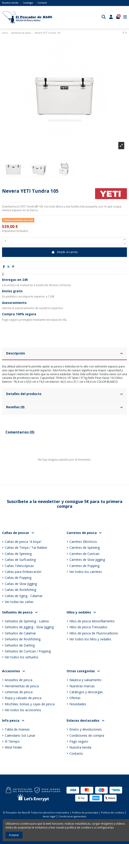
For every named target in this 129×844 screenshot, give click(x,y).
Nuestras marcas (82, 686)
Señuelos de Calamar (20, 633)
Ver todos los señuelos (21, 657)
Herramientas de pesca (22, 686)
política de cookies (79, 827)
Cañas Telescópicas (19, 566)
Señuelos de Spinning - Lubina (27, 621)
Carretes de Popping (84, 566)
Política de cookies (112, 812)
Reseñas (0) (64, 407)
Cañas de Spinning (18, 554)
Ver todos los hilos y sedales (90, 639)
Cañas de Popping (18, 577)
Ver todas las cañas (19, 602)
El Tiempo (12, 741)
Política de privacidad (85, 812)
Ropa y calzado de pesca (23, 698)
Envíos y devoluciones (85, 729)
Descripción (64, 353)
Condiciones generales (72, 816)
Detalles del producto (64, 394)
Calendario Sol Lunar (20, 735)
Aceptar (14, 835)
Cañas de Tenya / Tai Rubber (26, 547)
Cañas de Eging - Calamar (24, 596)
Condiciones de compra (86, 735)
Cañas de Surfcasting (20, 559)
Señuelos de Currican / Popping (28, 651)
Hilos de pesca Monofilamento (92, 621)
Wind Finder (13, 747)
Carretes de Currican (84, 554)
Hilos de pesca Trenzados (88, 627)
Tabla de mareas (17, 729)
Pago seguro (78, 741)
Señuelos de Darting (20, 645)
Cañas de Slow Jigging (21, 584)
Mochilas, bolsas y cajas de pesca (30, 704)
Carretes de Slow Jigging (87, 559)
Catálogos (28, 2)
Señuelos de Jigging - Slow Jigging (29, 627)
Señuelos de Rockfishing (22, 639)
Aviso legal (49, 816)
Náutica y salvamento (85, 680)
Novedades (77, 704)
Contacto (42, 2)
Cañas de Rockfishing (20, 589)
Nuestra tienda (10, 2)
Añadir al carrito (64, 252)
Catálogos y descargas (86, 692)
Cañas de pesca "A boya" (23, 541)
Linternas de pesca (19, 692)
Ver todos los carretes (85, 572)
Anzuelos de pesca (18, 680)
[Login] (111, 17)
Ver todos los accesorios (23, 710)
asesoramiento (24, 308)
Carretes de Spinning (84, 547)
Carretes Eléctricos (83, 541)
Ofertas (75, 698)
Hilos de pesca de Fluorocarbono (93, 633)
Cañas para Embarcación (23, 572)
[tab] (64, 354)
